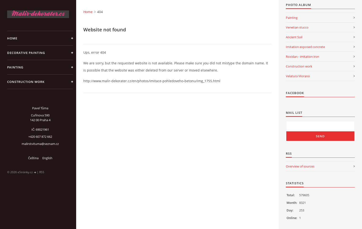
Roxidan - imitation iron (302, 56)
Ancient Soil (294, 37)
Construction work (26, 82)
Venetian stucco (297, 27)
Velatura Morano (298, 76)
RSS (41, 172)
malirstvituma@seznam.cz (40, 144)
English (47, 158)
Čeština (33, 158)
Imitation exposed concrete (305, 47)
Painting (15, 67)
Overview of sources (300, 166)
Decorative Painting (26, 53)
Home (12, 38)
